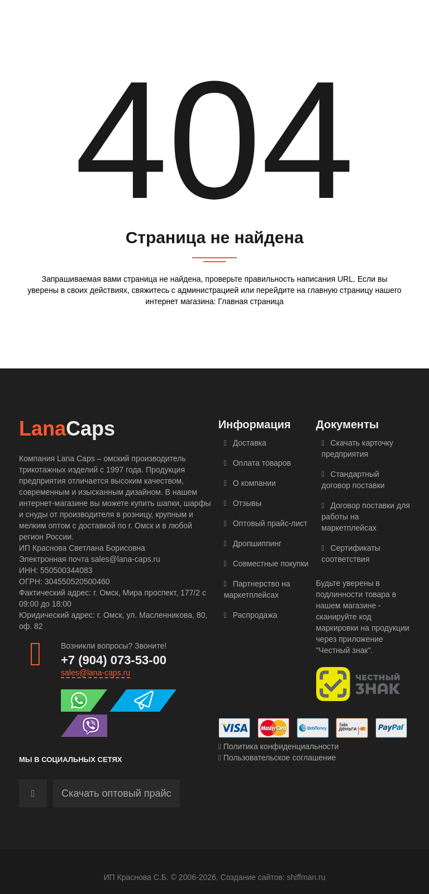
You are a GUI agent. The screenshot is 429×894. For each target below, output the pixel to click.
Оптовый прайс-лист (266, 523)
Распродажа (251, 615)
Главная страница (251, 301)
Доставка (245, 442)
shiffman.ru (306, 877)
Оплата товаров (257, 462)
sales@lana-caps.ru (95, 672)
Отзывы (242, 503)
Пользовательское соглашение (277, 757)
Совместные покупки (266, 563)
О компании (250, 483)
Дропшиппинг (253, 543)
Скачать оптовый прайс (116, 793)
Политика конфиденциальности (278, 746)
